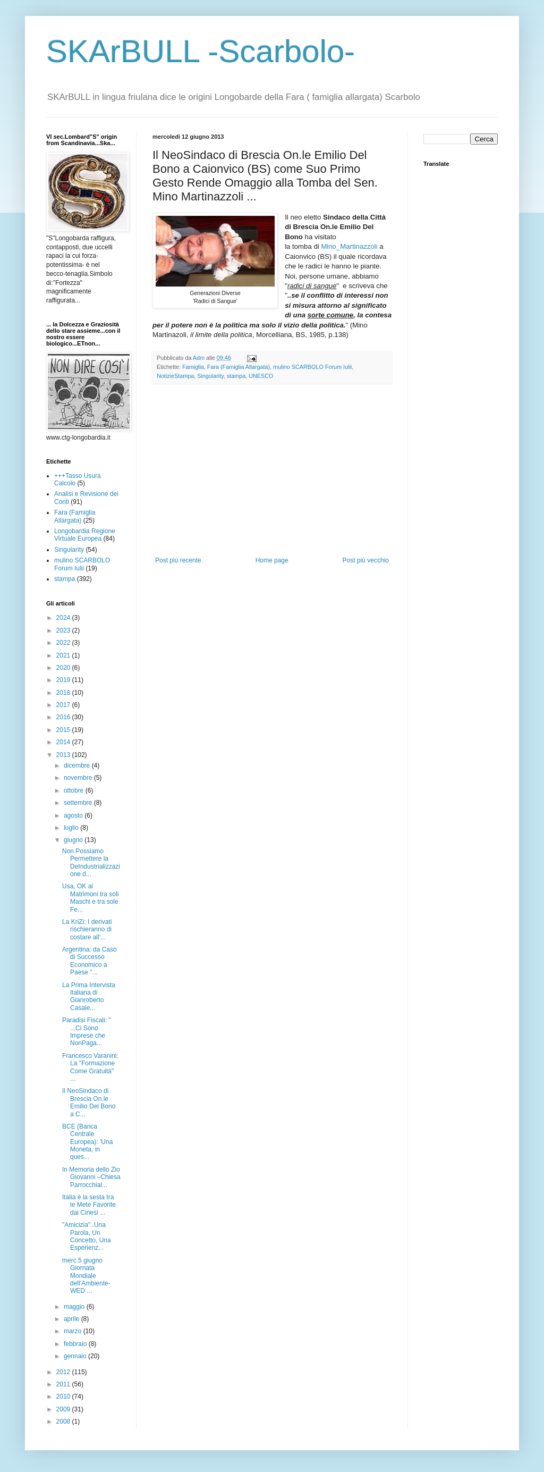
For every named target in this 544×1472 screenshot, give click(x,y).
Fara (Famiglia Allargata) (238, 367)
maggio (75, 1306)
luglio (72, 827)
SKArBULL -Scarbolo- (200, 51)
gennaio (76, 1356)
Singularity (210, 376)
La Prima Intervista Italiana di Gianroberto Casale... (88, 996)
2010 (64, 1396)
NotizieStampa (175, 376)
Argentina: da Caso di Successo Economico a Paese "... (89, 961)
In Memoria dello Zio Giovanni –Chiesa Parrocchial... (91, 1177)
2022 (64, 642)
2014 (64, 742)
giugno (74, 840)
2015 (64, 730)
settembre (79, 802)
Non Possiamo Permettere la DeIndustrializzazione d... (91, 862)
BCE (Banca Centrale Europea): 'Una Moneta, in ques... (87, 1142)
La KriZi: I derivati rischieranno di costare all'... (87, 929)
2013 (64, 755)
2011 (64, 1384)
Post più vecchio (366, 560)
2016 (64, 717)
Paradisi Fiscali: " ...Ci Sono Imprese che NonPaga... (86, 1031)
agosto (74, 815)
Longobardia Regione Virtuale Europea (84, 534)
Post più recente (178, 560)
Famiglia (193, 367)
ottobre (75, 790)
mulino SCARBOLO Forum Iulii (312, 367)
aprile (72, 1319)
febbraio (76, 1344)
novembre (79, 777)
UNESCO (261, 376)
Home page (272, 560)
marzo (73, 1331)
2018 (64, 692)
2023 (64, 630)
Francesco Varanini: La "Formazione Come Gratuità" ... (90, 1067)
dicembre (78, 765)
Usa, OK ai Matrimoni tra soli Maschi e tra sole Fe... (90, 897)
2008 (64, 1421)
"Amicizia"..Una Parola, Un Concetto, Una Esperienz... (86, 1236)
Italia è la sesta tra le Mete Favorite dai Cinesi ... (89, 1204)
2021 (64, 655)
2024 (64, 617)
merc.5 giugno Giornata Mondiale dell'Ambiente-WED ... (86, 1276)
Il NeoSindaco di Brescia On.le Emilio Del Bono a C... (88, 1102)
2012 (64, 1372)
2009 (64, 1409)
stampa (236, 376)
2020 (64, 667)
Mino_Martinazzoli (349, 246)
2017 (64, 705)
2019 (64, 680)
